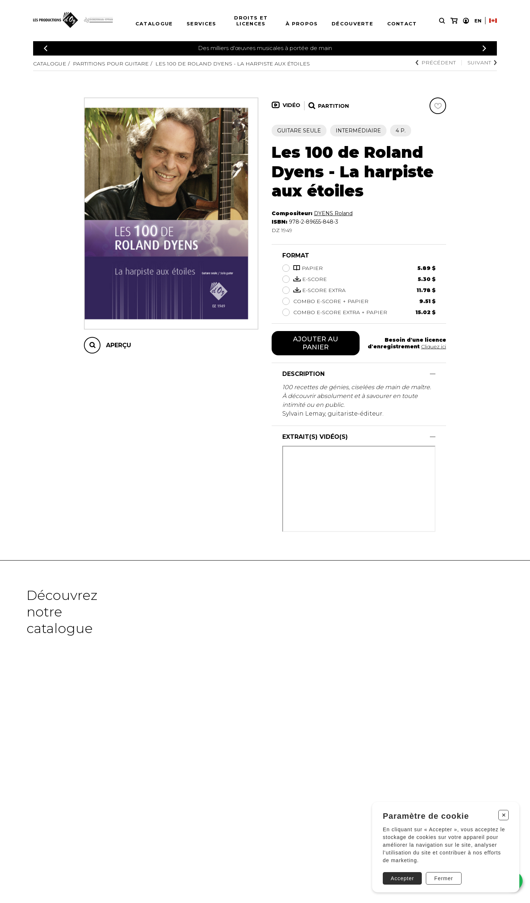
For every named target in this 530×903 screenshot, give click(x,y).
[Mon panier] (454, 20)
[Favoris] (438, 105)
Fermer (443, 878)
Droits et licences (251, 20)
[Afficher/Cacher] (432, 373)
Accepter (402, 878)
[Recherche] (442, 20)
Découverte (352, 23)
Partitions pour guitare (111, 63)
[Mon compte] (466, 20)
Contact (402, 23)
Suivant (482, 62)
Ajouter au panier (315, 343)
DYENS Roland (333, 213)
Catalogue (154, 23)
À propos (302, 23)
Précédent (436, 62)
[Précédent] (45, 48)
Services (201, 23)
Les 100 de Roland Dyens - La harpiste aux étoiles (232, 63)
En (477, 21)
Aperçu (118, 345)
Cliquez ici (433, 346)
